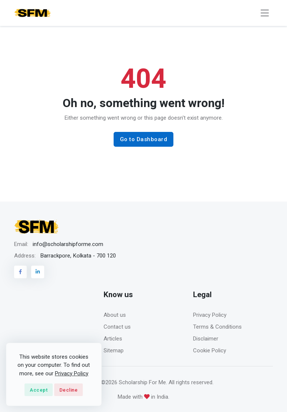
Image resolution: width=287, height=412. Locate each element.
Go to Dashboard (143, 139)
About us (115, 315)
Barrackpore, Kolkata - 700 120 (78, 256)
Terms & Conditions (217, 326)
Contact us (117, 326)
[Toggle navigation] (265, 13)
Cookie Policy (209, 350)
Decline (68, 390)
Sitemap (114, 350)
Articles (113, 338)
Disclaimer (205, 338)
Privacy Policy (209, 315)
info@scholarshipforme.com (68, 244)
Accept (39, 390)
